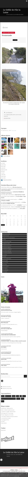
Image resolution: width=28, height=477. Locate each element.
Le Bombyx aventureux (7, 245)
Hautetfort (16, 469)
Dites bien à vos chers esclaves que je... (9, 199)
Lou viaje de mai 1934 (5, 205)
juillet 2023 (3, 168)
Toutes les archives (7, 180)
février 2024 (3, 166)
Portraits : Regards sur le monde (7, 414)
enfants (2, 396)
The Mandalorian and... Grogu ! (7, 206)
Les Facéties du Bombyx (7, 252)
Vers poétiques (5, 269)
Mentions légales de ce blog (11, 472)
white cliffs (15, 114)
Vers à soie (5, 264)
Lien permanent (8, 112)
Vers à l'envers (5, 262)
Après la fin (3, 359)
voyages (13, 396)
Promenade (7, 35)
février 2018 (3, 178)
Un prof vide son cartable (6, 418)
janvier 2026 (3, 164)
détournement (8, 396)
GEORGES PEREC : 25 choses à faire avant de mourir (13, 341)
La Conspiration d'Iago (7, 241)
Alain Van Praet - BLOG (20, 194)
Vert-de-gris (5, 271)
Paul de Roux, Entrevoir (6, 187)
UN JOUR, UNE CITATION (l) (7, 194)
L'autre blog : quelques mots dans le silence (9, 416)
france (17, 396)
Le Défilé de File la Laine (13, 452)
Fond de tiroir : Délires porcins (7, 408)
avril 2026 (3, 163)
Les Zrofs (2, 421)
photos (22, 398)
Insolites (4, 239)
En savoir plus (16, 476)
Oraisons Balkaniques (7, 258)
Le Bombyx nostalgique (7, 249)
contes (2, 401)
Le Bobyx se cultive (6, 243)
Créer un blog (12, 469)
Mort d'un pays (4, 322)
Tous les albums (6, 156)
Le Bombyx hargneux (7, 247)
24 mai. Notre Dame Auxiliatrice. (8, 196)
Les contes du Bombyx (7, 251)
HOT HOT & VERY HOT (6, 328)
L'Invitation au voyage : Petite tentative (8, 411)
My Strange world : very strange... (7, 413)
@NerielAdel (3, 430)
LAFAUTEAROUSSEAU (6, 190)
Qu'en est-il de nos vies (6, 310)
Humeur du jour (6, 235)
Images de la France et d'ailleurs (9, 237)
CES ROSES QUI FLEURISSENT (8, 334)
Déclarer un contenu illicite (4, 472)
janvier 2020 (3, 176)
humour (18, 398)
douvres (11, 114)
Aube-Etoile (4, 365)
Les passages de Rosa (5, 419)
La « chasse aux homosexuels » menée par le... (11, 202)
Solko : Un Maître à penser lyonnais (7, 410)
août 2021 (3, 171)
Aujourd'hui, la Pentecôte (6, 191)
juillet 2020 (3, 174)
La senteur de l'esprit (20, 206)
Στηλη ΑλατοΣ (3, 423)
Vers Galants (5, 268)
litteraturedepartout (17, 187)
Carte (2, 277)
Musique (4, 256)
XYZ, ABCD (22, 208)
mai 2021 (3, 173)
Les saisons (5, 254)
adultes (24, 396)
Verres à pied (5, 260)
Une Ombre (3, 347)
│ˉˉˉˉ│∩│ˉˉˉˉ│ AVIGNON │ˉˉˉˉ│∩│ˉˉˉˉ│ (19, 205)
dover (7, 114)
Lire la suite (14, 130)
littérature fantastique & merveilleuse (8, 398)
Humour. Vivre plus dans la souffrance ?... (9, 208)
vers (20, 396)
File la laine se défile (6, 233)
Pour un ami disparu (6, 353)
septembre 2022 (4, 169)
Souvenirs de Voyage (6, 316)
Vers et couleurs (6, 266)
